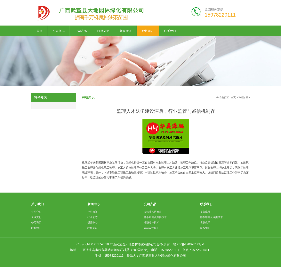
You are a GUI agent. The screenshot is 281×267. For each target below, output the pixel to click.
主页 (233, 97)
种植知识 (243, 97)
